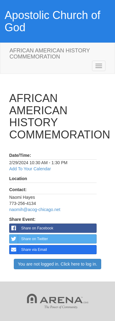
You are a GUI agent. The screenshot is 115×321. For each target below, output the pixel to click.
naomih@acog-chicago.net (34, 209)
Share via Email (28, 249)
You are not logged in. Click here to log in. (57, 264)
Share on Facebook (31, 228)
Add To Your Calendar (30, 168)
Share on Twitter (29, 239)
